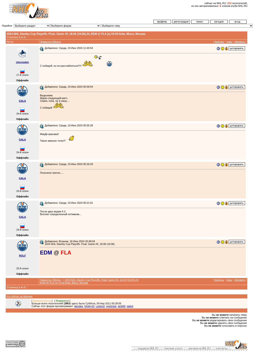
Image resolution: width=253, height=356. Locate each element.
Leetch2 (100, 306)
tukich (130, 306)
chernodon (22, 62)
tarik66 (121, 306)
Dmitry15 (89, 306)
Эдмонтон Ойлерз (50, 41)
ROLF (22, 255)
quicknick (111, 306)
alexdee (78, 306)
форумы (219, 41)
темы (229, 41)
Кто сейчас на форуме (19, 296)
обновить (239, 41)
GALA (22, 100)
